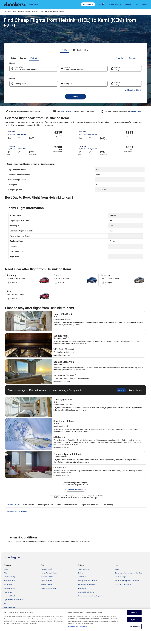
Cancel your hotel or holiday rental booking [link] (128, 573)
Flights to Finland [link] (46, 581)
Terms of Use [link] (82, 577)
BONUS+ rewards (67, 111)
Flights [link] (15, 11)
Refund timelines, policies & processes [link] (127, 581)
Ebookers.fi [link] (7, 11)
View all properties (75, 489)
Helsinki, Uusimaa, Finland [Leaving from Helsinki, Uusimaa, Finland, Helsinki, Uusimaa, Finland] (26, 69)
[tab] (64, 50)
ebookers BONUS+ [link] (10, 596)
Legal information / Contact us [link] (13, 600)
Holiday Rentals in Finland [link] (49, 573)
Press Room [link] (8, 592)
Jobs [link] (5, 573)
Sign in (144, 4)
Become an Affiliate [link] (10, 581)
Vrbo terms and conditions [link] (86, 584)
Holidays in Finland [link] (47, 584)
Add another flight (131, 90)
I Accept (134, 615)
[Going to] (83, 84)
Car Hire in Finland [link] (47, 577)
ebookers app (136, 111)
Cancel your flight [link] (120, 577)
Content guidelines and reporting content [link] (91, 596)
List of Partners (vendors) (77, 629)
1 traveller (121, 58)
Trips (136, 4)
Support (128, 4)
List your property (114, 4)
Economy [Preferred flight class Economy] (134, 58)
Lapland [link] (28, 11)
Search (76, 96)
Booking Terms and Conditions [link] (87, 581)
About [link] (6, 569)
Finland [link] (21, 11)
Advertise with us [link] (9, 607)
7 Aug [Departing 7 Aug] (116, 69)
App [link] (5, 603)
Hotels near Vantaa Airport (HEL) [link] (18, 511)
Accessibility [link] (82, 588)
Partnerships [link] (8, 584)
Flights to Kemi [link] (38, 11)
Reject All (134, 622)
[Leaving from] (33, 84)
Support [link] (117, 569)
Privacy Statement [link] (84, 569)
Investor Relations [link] (9, 588)
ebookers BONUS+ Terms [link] (86, 592)
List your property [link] (9, 577)
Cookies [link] (80, 573)
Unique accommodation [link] (48, 588)
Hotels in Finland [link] (46, 569)
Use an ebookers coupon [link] (123, 584)
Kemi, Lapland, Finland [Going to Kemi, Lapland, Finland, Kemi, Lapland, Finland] (73, 69)
